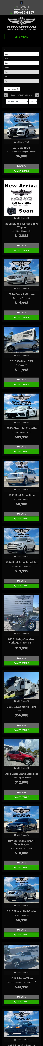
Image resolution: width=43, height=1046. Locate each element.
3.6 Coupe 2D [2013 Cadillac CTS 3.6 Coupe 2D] (21, 365)
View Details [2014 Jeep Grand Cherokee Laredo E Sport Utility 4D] (21, 797)
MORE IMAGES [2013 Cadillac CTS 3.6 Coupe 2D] (21, 355)
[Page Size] (33, 101)
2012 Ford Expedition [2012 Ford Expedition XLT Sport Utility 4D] (21, 495)
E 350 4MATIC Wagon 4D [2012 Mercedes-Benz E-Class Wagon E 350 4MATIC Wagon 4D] (21, 848)
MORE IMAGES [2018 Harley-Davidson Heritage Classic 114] (21, 633)
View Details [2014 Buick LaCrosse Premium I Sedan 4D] (21, 317)
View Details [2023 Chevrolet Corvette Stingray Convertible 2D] (21, 452)
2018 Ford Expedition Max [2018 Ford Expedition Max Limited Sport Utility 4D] (21, 562)
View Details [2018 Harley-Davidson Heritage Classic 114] (21, 663)
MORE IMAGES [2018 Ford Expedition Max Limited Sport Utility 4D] (21, 557)
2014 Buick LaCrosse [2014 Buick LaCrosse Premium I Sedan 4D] (21, 294)
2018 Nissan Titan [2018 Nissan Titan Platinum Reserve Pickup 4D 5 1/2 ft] (21, 978)
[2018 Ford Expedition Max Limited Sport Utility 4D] (21, 541)
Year (5, 50)
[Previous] (6, 95)
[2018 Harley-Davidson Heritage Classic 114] (21, 613)
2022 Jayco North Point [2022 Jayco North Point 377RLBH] (21, 707)
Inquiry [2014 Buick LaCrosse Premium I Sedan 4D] (21, 313)
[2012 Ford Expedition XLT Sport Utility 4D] (21, 474)
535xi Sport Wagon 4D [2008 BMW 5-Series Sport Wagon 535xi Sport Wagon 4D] (21, 231)
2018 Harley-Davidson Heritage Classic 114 (21, 641)
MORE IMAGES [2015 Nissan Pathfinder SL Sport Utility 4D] (21, 906)
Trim (5, 77)
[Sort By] (17, 101)
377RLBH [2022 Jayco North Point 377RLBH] (21, 711)
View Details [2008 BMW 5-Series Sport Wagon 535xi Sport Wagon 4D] (21, 250)
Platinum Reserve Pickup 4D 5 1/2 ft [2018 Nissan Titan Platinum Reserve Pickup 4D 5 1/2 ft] (21, 982)
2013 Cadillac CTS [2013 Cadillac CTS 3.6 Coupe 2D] (21, 361)
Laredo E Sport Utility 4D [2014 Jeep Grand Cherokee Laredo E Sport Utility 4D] (21, 778)
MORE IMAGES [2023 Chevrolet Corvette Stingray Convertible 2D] (21, 422)
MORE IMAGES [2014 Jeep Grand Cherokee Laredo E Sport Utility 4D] (21, 768)
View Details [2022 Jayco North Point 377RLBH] (21, 730)
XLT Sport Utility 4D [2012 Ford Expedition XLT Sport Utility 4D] (21, 499)
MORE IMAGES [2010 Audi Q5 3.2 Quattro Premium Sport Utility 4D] (21, 142)
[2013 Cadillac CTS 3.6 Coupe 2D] (21, 340)
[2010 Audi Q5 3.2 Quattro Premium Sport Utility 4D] (21, 126)
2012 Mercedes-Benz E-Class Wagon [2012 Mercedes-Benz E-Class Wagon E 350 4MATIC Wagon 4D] (21, 842)
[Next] (37, 95)
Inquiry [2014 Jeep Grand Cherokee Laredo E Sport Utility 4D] (21, 792)
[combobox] (21, 54)
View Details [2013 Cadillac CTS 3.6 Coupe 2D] (21, 384)
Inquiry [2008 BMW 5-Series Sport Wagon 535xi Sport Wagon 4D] (21, 246)
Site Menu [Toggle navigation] (22, 36)
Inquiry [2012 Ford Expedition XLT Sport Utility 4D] (21, 514)
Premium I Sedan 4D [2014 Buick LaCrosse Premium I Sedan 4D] (21, 298)
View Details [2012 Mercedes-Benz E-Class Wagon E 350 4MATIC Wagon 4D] (21, 868)
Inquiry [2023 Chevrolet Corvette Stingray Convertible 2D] (21, 447)
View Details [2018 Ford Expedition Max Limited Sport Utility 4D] (21, 586)
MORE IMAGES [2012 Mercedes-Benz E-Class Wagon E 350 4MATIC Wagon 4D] (21, 835)
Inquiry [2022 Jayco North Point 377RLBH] (21, 725)
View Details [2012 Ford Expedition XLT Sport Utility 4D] (21, 519)
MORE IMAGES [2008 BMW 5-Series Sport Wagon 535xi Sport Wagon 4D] (21, 218)
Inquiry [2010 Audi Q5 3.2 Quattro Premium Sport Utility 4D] (21, 166)
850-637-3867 (23, 12)
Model (6, 68)
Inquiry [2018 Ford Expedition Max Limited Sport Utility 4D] (21, 581)
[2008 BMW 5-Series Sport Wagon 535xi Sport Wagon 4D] (21, 198)
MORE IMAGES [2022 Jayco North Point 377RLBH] (21, 701)
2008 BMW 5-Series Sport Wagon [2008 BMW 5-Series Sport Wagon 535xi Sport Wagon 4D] (21, 225)
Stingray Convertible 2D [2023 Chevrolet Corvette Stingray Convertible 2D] (21, 432)
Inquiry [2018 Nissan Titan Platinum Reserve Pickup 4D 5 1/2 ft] (21, 997)
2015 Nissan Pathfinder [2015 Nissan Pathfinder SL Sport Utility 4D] (21, 911)
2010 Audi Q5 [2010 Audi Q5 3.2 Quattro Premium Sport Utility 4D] (21, 147)
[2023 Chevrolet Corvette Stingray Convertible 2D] (21, 407)
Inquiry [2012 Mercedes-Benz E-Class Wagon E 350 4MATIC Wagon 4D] (21, 863)
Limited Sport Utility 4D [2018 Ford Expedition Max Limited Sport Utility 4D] (21, 566)
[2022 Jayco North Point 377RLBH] (21, 685)
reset (15, 89)
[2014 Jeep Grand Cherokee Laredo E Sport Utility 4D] (21, 752)
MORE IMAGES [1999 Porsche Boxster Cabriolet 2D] (21, 1040)
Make (6, 59)
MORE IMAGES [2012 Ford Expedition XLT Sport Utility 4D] (21, 490)
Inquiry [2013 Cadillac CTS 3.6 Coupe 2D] (21, 380)
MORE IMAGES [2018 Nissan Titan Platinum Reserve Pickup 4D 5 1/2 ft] (21, 973)
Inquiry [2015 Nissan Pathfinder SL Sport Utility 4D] (21, 930)
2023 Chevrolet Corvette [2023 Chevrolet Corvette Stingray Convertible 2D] (21, 428)
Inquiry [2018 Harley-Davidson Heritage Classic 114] (21, 658)
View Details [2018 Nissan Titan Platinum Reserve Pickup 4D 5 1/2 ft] (21, 1002)
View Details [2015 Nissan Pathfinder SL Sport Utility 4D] (21, 935)
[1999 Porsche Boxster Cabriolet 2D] (21, 1024)
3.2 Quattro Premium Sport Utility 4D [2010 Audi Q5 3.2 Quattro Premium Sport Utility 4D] (21, 152)
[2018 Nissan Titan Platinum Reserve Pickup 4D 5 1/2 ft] (21, 957)
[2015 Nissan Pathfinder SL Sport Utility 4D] (21, 890)
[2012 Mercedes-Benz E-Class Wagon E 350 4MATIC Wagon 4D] (21, 819)
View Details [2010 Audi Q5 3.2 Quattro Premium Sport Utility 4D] (21, 171)
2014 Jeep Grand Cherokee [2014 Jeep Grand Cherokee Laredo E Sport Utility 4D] (21, 773)
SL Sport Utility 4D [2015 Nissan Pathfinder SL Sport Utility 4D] (21, 915)
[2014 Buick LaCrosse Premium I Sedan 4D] (21, 273)
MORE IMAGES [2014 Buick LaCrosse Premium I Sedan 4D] (21, 288)
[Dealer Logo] (21, 23)
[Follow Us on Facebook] (21, 3)
